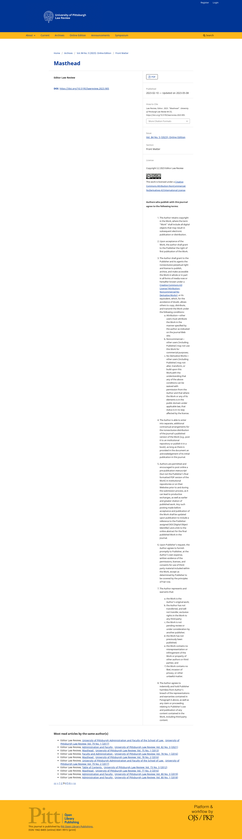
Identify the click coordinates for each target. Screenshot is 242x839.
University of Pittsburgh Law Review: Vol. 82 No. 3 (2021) (146, 747)
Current (45, 35)
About (29, 35)
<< (55, 783)
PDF (153, 76)
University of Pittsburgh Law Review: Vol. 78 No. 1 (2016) (146, 753)
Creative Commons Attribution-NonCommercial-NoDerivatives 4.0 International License (166, 186)
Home (57, 53)
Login (215, 2)
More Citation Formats (160, 121)
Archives (59, 35)
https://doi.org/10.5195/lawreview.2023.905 (84, 88)
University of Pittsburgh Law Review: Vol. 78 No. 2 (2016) (127, 757)
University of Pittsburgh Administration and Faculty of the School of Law (123, 740)
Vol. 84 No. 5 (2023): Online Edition (94, 53)
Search (208, 35)
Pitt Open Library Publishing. (77, 826)
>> (74, 783)
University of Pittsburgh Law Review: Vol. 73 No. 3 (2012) (135, 767)
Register (205, 2)
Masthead (88, 750)
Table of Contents (92, 767)
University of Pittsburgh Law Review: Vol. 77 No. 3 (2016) (127, 770)
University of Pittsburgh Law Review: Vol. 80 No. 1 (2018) (146, 777)
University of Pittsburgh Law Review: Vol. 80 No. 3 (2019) (146, 774)
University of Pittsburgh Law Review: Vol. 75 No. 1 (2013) (127, 750)
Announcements (100, 35)
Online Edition (78, 35)
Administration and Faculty (97, 747)
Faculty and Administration (97, 753)
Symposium (121, 35)
